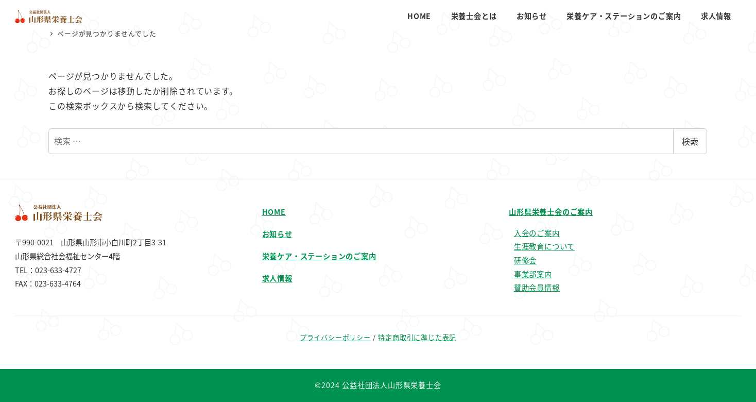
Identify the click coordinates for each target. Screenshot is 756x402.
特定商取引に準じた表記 (417, 337)
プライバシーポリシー (335, 337)
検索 (690, 141)
